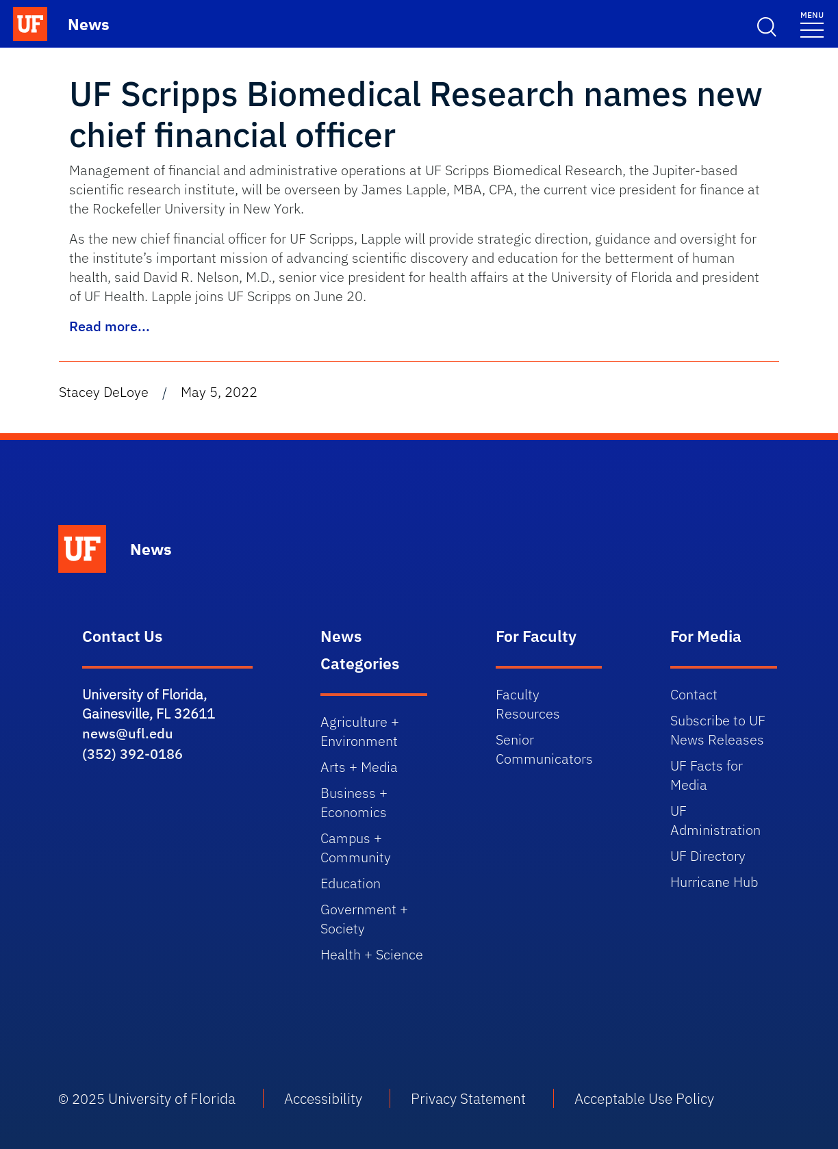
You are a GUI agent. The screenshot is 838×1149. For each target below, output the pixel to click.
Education (350, 883)
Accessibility (323, 1098)
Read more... (109, 326)
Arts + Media (359, 767)
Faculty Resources (528, 704)
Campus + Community (355, 847)
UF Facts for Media (706, 775)
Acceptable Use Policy (644, 1098)
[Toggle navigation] (812, 23)
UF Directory (708, 856)
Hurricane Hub (714, 882)
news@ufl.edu (127, 733)
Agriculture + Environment (359, 731)
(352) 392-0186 (132, 754)
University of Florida (172, 1098)
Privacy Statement (468, 1098)
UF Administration (715, 820)
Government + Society (364, 919)
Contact (694, 694)
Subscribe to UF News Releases (717, 730)
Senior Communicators (544, 749)
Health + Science (371, 954)
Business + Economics (354, 802)
